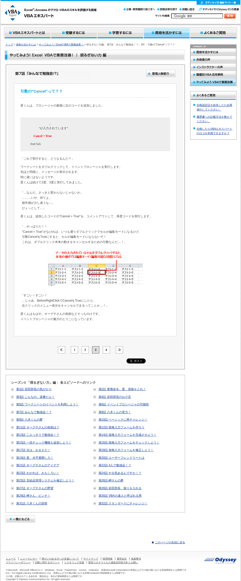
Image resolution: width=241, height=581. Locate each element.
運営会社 (122, 558)
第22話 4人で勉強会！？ (115, 465)
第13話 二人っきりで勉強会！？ (37, 435)
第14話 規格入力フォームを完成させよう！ (128, 435)
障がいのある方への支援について (60, 558)
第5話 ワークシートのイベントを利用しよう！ (47, 404)
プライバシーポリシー (18, 562)
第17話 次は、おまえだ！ (33, 450)
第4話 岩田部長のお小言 (115, 397)
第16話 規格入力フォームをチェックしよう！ (129, 442)
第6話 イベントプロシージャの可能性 (124, 404)
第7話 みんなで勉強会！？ (34, 412)
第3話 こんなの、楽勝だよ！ (35, 397)
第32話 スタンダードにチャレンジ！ (123, 503)
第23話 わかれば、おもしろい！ (37, 473)
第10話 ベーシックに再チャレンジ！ (123, 419)
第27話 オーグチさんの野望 (34, 488)
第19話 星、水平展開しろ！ (34, 458)
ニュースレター (28, 558)
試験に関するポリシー (47, 562)
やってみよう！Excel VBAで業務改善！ (61, 44)
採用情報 (108, 558)
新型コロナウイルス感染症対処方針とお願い (113, 562)
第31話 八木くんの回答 (31, 503)
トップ (9, 44)
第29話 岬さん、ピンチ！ (33, 495)
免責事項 (136, 558)
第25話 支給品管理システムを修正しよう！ (45, 480)
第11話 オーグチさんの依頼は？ (37, 427)
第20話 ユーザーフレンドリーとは (122, 458)
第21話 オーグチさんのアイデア (37, 465)
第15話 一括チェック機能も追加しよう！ (43, 442)
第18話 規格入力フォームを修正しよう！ (126, 450)
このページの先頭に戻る (170, 542)
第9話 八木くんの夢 (29, 419)
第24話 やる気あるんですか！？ (120, 473)
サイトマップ (90, 558)
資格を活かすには (26, 44)
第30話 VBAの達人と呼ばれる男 (120, 495)
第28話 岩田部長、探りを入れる (120, 488)
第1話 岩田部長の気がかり (34, 389)
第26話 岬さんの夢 (111, 480)
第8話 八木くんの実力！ (115, 412)
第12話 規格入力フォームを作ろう (122, 427)
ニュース (11, 558)
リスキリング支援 (74, 562)
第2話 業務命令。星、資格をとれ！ (122, 389)
